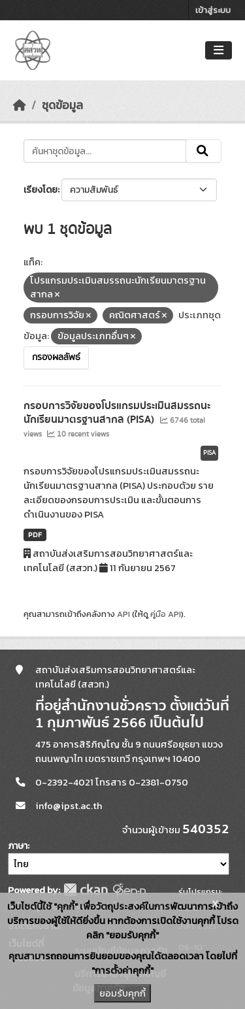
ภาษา (17, 846)
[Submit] (203, 151)
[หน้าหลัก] (19, 105)
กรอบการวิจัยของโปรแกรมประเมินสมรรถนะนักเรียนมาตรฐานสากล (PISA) (117, 412)
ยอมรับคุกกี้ (122, 993)
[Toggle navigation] (218, 50)
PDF (35, 534)
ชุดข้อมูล (62, 105)
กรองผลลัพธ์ (56, 357)
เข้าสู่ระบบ (213, 10)
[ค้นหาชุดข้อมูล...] (105, 151)
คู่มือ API (165, 614)
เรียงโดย (40, 190)
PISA (209, 452)
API (123, 614)
